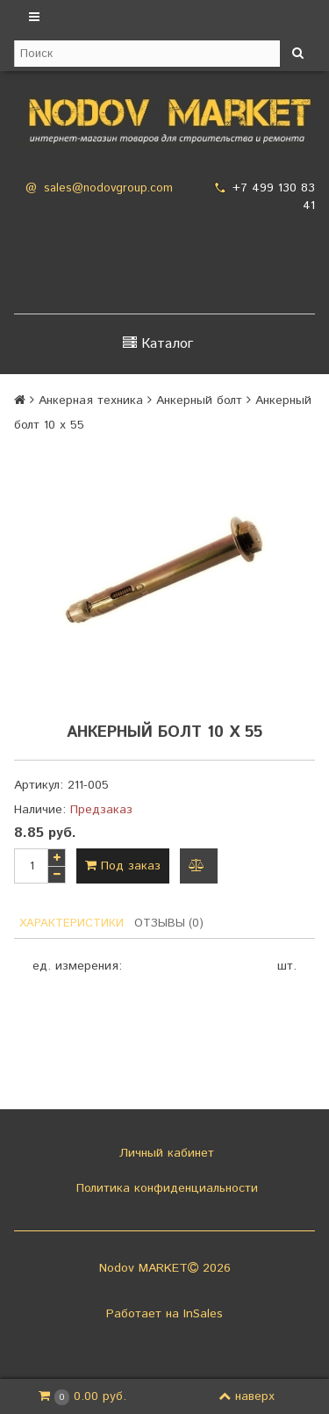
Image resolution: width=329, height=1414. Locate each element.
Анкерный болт (199, 400)
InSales (203, 1314)
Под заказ (123, 866)
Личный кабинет (164, 1153)
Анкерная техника (91, 400)
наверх (246, 1396)
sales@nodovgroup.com (108, 188)
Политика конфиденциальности (165, 1188)
